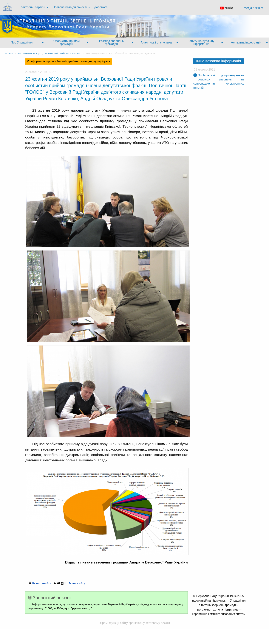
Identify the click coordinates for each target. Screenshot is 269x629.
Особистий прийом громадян (66, 42)
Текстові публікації (29, 53)
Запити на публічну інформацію (201, 42)
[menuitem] (8, 7)
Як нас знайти (42, 583)
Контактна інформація (246, 42)
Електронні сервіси (32, 7)
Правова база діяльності (70, 7)
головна (8, 53)
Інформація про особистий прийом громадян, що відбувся (120, 53)
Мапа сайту (76, 583)
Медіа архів (252, 8)
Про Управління (22, 42)
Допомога (101, 7)
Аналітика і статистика (156, 42)
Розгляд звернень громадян (111, 42)
